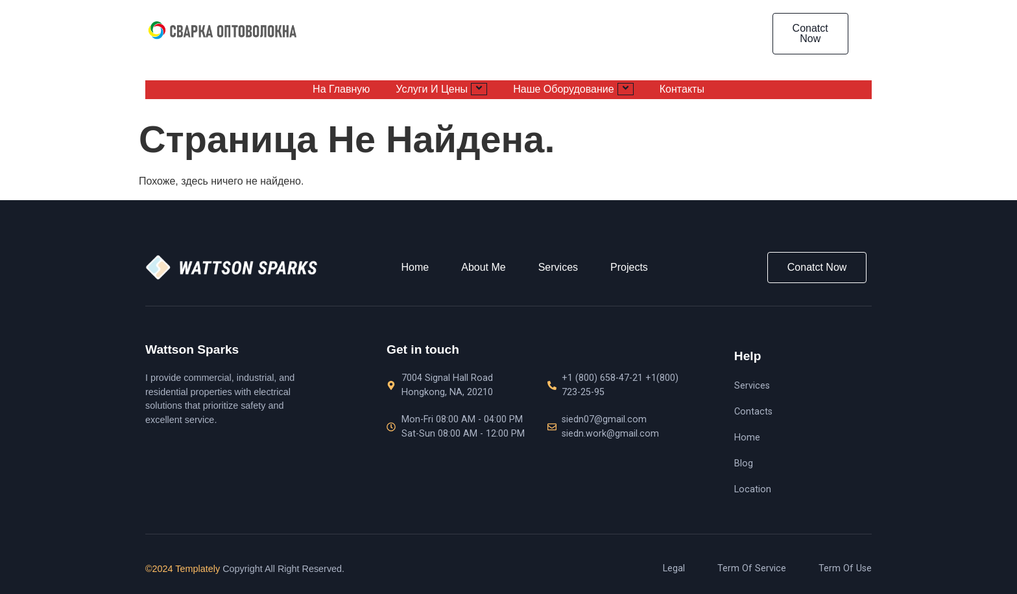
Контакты (682, 89)
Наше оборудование (573, 89)
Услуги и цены (441, 89)
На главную (341, 89)
